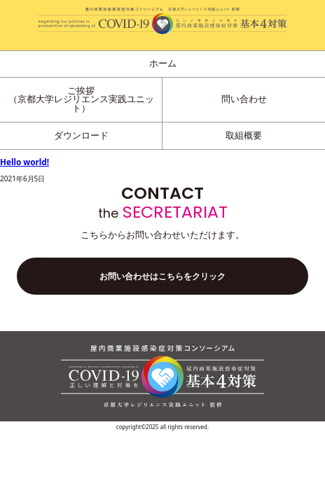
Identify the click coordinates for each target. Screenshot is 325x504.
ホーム (163, 63)
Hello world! (24, 161)
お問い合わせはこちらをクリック (162, 276)
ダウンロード (81, 135)
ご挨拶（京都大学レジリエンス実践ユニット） (81, 99)
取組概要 (244, 135)
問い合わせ (244, 99)
